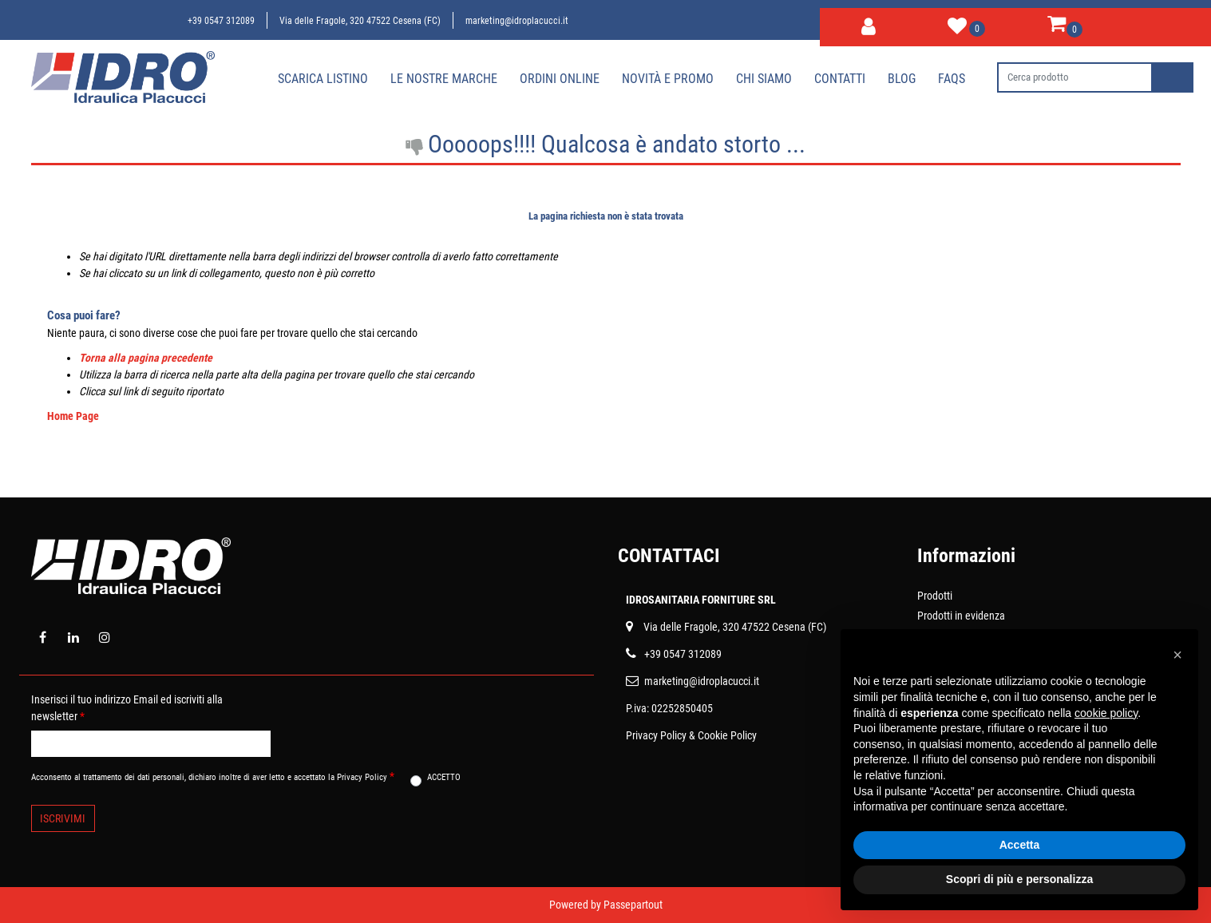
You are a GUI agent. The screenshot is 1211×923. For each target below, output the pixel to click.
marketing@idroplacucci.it (516, 20)
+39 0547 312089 (221, 20)
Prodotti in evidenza (961, 615)
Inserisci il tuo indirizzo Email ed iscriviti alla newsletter (127, 708)
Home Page (73, 416)
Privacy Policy (656, 735)
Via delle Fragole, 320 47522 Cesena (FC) (360, 20)
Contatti (839, 78)
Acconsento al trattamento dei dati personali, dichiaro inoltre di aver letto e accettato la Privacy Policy (212, 776)
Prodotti (934, 595)
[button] (869, 24)
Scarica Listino (323, 78)
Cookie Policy (727, 735)
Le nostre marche (443, 78)
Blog (902, 78)
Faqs (951, 78)
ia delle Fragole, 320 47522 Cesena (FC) (738, 626)
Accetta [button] (1019, 844)
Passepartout (633, 904)
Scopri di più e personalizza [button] (1019, 879)
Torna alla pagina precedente (145, 357)
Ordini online (560, 78)
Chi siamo (764, 78)
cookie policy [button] (1106, 713)
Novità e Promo (668, 78)
